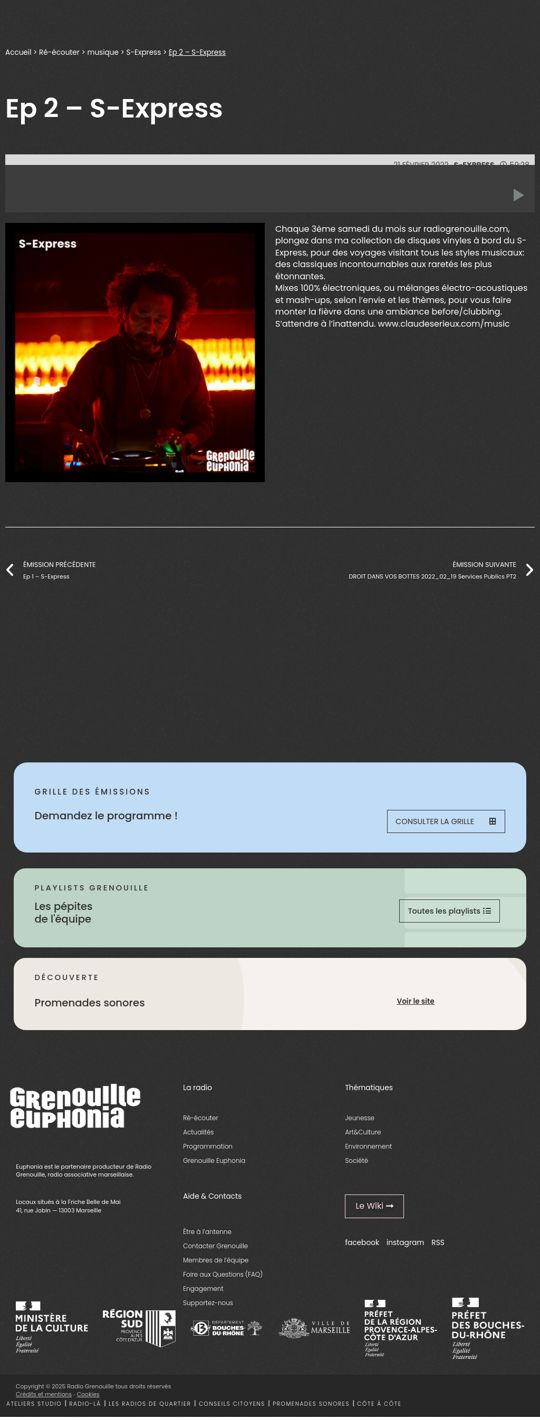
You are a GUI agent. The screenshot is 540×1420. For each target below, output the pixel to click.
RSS (438, 1246)
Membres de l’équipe (215, 1263)
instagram (406, 1246)
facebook (362, 1246)
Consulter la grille (445, 822)
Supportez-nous (208, 1306)
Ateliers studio (34, 1407)
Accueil (18, 52)
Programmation (208, 1149)
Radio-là (85, 1407)
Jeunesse (359, 1121)
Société (356, 1164)
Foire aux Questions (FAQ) (223, 1278)
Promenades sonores (311, 1407)
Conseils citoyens (232, 1407)
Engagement (203, 1292)
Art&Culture (363, 1135)
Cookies (88, 1398)
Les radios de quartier (150, 1407)
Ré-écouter (59, 52)
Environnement (368, 1149)
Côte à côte (379, 1407)
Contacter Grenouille (215, 1249)
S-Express (144, 52)
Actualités (198, 1135)
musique (103, 52)
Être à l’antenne (207, 1234)
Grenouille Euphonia (214, 1164)
